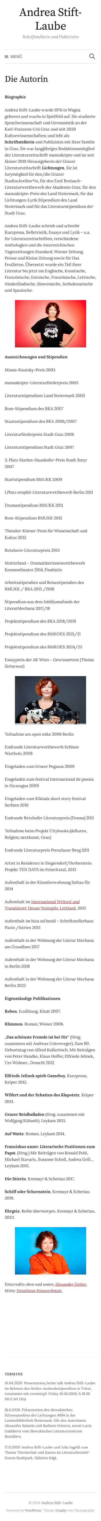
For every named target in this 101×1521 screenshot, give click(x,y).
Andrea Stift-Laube (50, 19)
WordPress (33, 1510)
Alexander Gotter (70, 1284)
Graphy (61, 1510)
